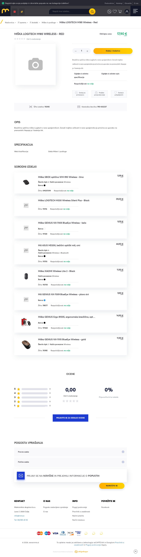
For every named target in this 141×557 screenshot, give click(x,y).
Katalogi (119, 3)
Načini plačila (78, 516)
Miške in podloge (49, 22)
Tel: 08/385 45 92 (21, 520)
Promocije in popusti (15, 11)
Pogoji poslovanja (79, 507)
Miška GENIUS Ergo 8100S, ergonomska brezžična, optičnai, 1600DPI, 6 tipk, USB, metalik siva (67, 317)
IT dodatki (34, 22)
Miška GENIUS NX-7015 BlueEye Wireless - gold (62, 340)
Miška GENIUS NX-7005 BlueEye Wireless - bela (62, 223)
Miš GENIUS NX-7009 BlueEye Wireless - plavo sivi (63, 294)
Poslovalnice (109, 3)
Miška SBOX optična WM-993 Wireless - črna (60, 177)
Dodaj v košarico (113, 51)
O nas (136, 3)
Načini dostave (78, 520)
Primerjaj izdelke (109, 11)
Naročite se (112, 486)
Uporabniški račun (126, 11)
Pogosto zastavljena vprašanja (55, 507)
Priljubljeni (114, 11)
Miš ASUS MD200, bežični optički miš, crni (59, 245)
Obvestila (128, 3)
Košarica (120, 11)
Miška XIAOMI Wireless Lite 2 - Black (56, 271)
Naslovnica (9, 22)
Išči (92, 11)
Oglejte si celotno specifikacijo (81, 75)
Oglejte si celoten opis (110, 74)
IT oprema (22, 22)
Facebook (105, 507)
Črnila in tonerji (22, 11)
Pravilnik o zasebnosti (81, 512)
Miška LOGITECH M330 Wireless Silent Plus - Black (63, 201)
